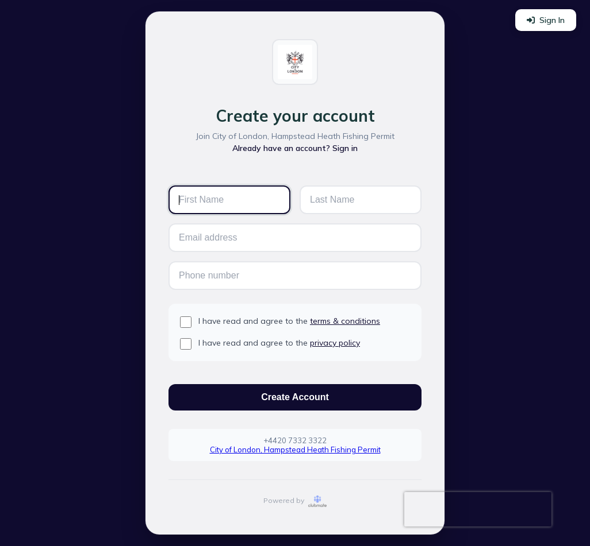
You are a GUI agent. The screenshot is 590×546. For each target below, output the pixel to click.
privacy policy (335, 343)
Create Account (295, 397)
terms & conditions (345, 321)
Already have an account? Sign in (295, 148)
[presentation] (477, 509)
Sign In (546, 20)
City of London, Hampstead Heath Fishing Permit (295, 449)
